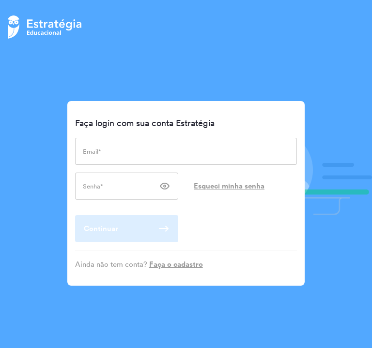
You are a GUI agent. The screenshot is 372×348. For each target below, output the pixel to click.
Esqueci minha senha (229, 185)
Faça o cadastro (176, 264)
